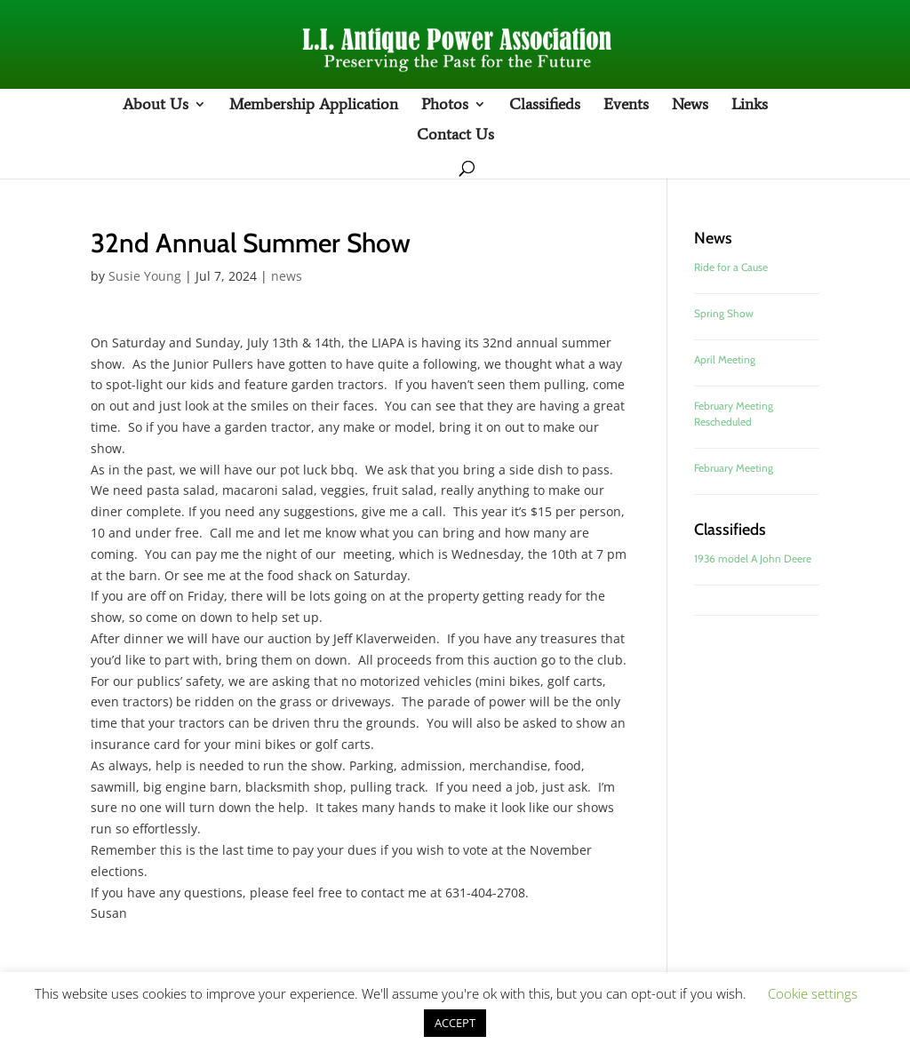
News (690, 106)
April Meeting (724, 359)
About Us (155, 106)
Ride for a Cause (731, 267)
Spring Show (724, 313)
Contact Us (455, 136)
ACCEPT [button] (455, 1023)
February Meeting (733, 467)
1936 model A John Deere (752, 558)
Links (749, 106)
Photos (444, 106)
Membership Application (313, 106)
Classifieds (544, 106)
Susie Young (144, 275)
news (286, 275)
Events (626, 106)
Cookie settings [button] (813, 993)
